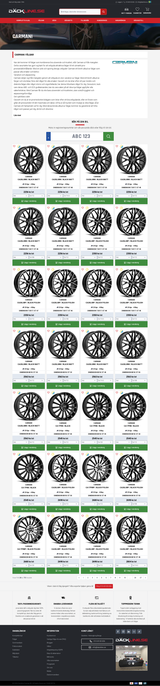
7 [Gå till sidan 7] (110, 578)
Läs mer (17, 115)
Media (49, 671)
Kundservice (102, 20)
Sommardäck (17, 643)
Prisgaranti (51, 664)
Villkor (49, 646)
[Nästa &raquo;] (145, 578)
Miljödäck (15, 653)
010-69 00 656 (130, 2)
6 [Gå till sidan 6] (106, 578)
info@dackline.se (143, 2)
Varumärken (120, 20)
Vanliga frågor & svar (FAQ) (56, 639)
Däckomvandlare (53, 675)
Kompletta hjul (23, 20)
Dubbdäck (16, 650)
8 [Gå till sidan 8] (115, 578)
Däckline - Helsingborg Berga (91, 636)
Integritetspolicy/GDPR (55, 650)
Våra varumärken (53, 661)
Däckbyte (68, 20)
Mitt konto (50, 657)
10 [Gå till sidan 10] (125, 578)
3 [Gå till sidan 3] (92, 578)
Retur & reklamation (54, 653)
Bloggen (50, 643)
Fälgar (41, 20)
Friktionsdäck (17, 646)
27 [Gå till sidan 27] (141, 578)
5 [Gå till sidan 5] (101, 578)
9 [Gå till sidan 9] (119, 578)
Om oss (50, 668)
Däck (54, 20)
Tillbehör (85, 20)
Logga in (120, 2)
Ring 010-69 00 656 (104, 586)
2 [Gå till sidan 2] (87, 578)
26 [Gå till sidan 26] (135, 578)
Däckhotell (138, 20)
